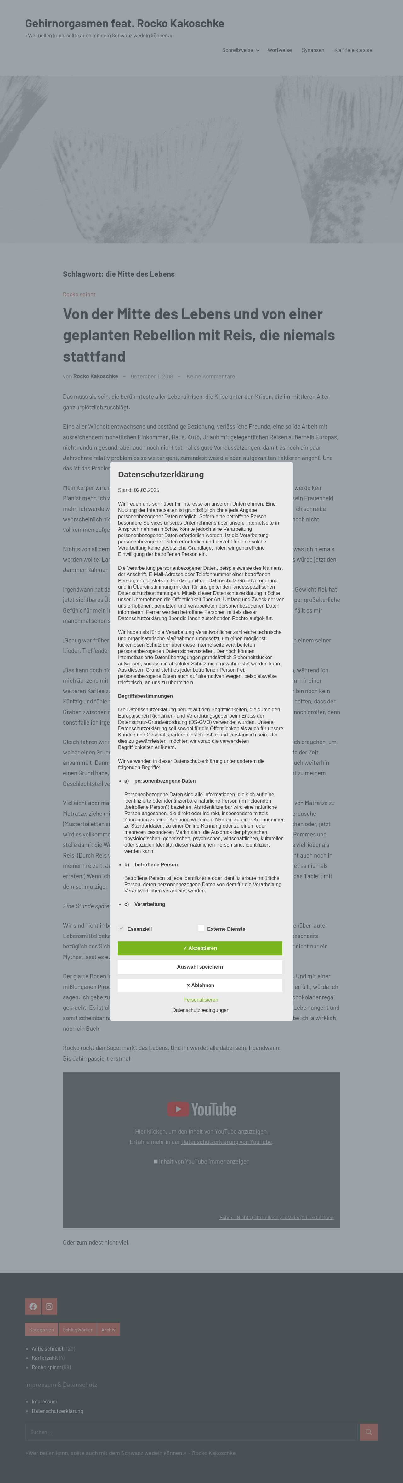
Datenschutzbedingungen (200, 1010)
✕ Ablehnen (200, 985)
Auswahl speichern (200, 966)
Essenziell (135, 928)
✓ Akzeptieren (200, 948)
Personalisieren (201, 1000)
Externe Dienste (221, 928)
